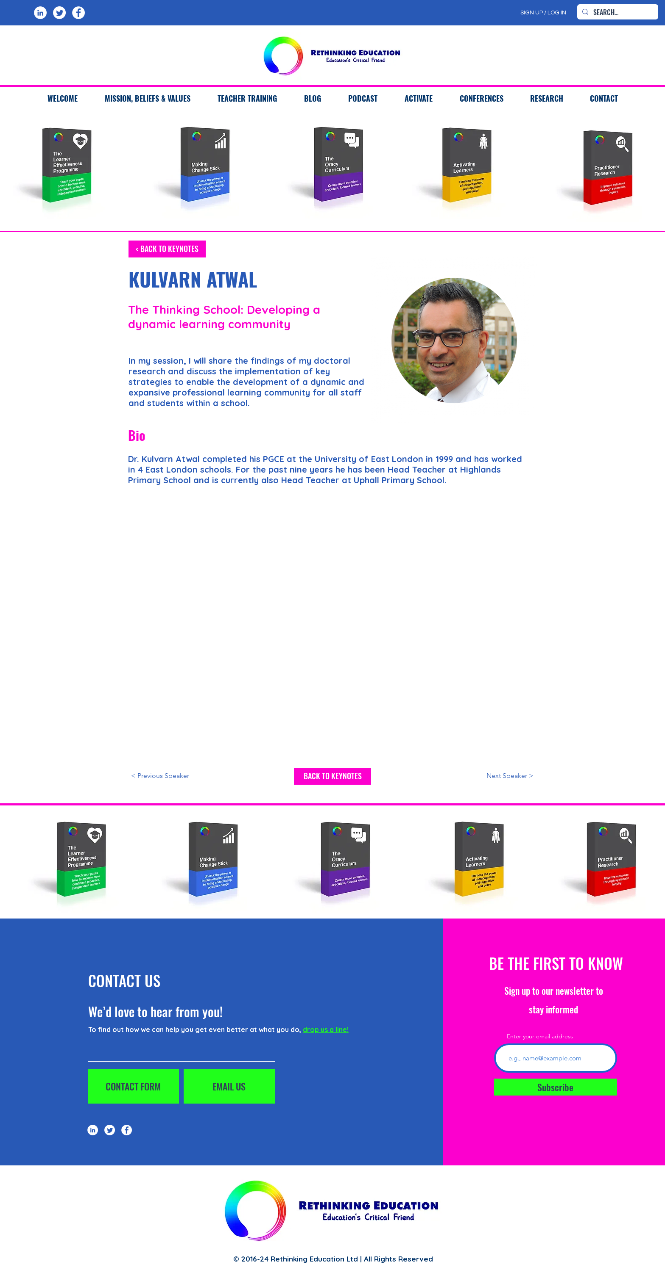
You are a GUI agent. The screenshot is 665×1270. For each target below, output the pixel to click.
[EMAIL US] (229, 1086)
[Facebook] (78, 12)
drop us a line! (326, 1029)
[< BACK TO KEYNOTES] (167, 249)
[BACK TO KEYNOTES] (332, 776)
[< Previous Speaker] (171, 776)
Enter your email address (540, 1036)
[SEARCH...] (616, 12)
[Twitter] (59, 12)
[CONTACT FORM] (133, 1086)
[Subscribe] (555, 1087)
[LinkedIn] (40, 12)
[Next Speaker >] (493, 776)
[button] (247, 98)
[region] (66, 170)
